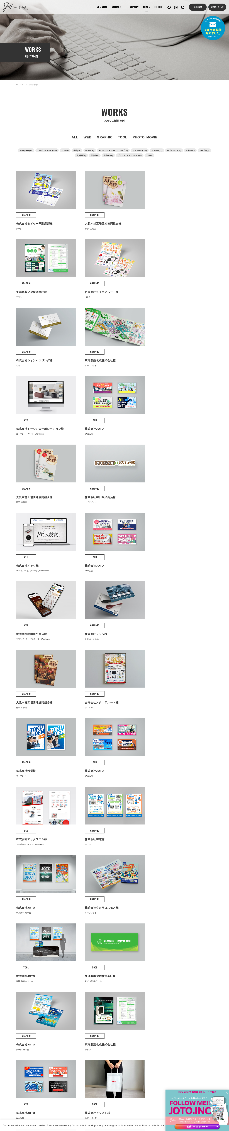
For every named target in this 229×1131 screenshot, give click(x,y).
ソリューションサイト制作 (68, 1064)
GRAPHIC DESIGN (160, 1033)
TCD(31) (65, 151)
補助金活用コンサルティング (16, 1066)
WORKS (116, 7)
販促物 (58, 1010)
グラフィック (61, 1005)
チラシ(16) (89, 151)
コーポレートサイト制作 (67, 1041)
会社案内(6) (108, 156)
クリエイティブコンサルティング (16, 1057)
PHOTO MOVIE (205, 1033)
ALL (75, 138)
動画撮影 (200, 1041)
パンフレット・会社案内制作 (156, 1048)
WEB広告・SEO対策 (112, 1071)
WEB (87, 138)
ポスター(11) (157, 151)
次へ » (137, 867)
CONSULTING (16, 1033)
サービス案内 (14, 994)
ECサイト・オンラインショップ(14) (113, 151)
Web (56, 999)
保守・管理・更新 (110, 1041)
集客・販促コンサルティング (16, 1075)
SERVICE (101, 7)
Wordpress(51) (26, 151)
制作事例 (59, 994)
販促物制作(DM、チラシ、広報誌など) (162, 1057)
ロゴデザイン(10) (174, 151)
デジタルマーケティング (20, 1050)
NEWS (146, 7)
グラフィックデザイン (19, 1016)
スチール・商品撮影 (206, 1046)
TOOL (122, 138)
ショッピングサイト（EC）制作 (64, 1048)
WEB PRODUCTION (67, 1033)
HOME (19, 85)
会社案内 (106, 994)
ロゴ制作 (153, 1041)
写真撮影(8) (81, 156)
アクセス (106, 1022)
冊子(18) (77, 151)
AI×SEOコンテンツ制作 (113, 1046)
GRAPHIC (105, 138)
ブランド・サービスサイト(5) (130, 156)
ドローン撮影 (202, 1052)
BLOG (158, 7)
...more (149, 156)
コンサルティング (17, 999)
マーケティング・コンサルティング (16, 1043)
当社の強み (107, 999)
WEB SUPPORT (111, 1033)
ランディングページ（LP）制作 (64, 1057)
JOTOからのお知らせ (160, 1012)
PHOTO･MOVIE (145, 138)
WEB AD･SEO (110, 1063)
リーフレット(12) (140, 151)
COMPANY (132, 7)
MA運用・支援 (108, 1052)
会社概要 (106, 1016)
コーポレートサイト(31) (47, 151)
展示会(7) (94, 156)
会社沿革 (106, 1010)
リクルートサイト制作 (65, 1070)
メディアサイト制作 (64, 1076)
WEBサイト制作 (15, 1005)
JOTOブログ (155, 994)
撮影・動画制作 (15, 1022)
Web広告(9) (204, 151)
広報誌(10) (190, 151)
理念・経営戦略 (109, 1005)
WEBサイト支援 (15, 1010)
